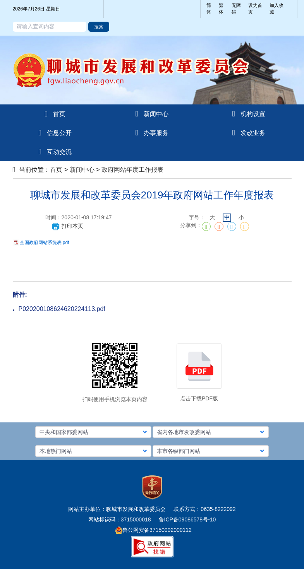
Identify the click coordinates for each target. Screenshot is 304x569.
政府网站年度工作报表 (132, 169)
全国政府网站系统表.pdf (44, 242)
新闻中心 (82, 169)
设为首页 (255, 9)
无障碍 (236, 9)
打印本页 (67, 226)
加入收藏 (276, 9)
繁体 (221, 9)
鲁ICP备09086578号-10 (187, 519)
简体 (208, 9)
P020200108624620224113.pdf (62, 309)
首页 (56, 169)
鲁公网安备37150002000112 (153, 530)
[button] (93, 432)
